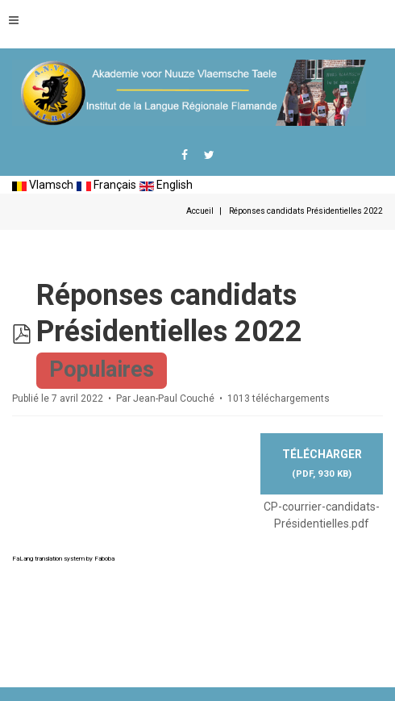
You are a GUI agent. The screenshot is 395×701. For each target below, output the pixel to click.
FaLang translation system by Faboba (63, 558)
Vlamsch (42, 184)
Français (106, 184)
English (166, 184)
